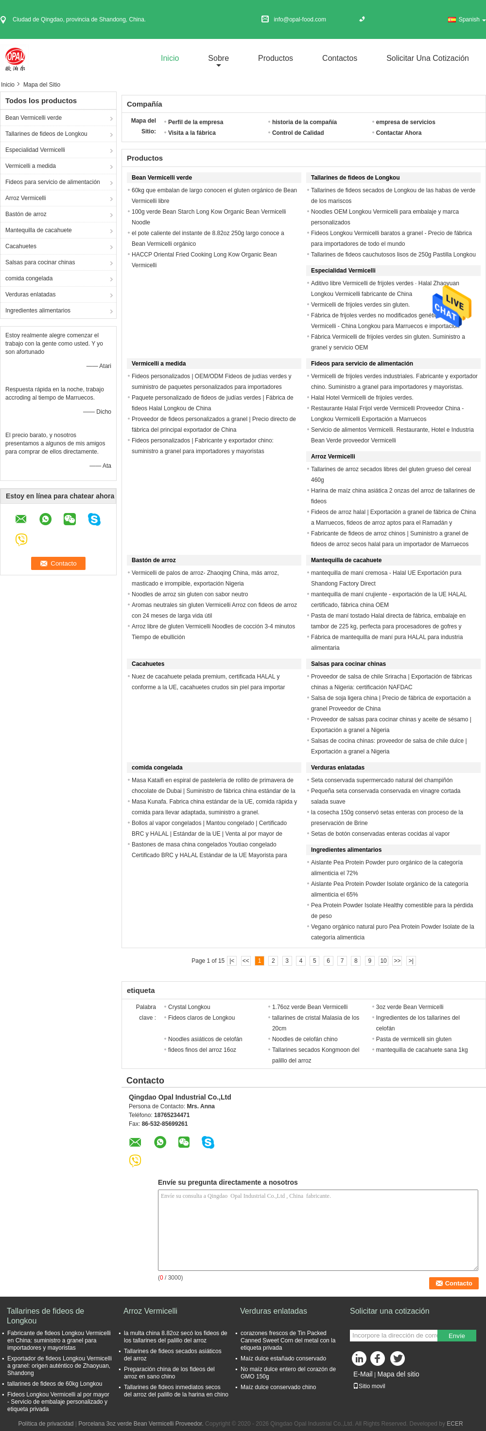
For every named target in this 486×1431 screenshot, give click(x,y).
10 (383, 960)
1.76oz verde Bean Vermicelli (309, 1007)
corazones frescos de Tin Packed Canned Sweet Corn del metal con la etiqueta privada (288, 1340)
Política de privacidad (45, 1423)
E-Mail (363, 1374)
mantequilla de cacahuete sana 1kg (422, 1049)
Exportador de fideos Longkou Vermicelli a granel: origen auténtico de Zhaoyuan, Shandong (59, 1365)
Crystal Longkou (189, 1007)
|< (231, 960)
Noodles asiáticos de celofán (205, 1039)
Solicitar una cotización (427, 58)
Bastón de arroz (26, 214)
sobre (218, 58)
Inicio (170, 58)
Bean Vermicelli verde (33, 117)
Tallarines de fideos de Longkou (46, 133)
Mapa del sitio (398, 1374)
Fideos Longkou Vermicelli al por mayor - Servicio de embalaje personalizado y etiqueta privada (58, 1402)
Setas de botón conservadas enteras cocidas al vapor (380, 833)
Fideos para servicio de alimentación (52, 182)
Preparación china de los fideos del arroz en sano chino (169, 1373)
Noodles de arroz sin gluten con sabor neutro (190, 594)
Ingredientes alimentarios (37, 310)
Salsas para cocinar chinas (40, 262)
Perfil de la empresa (195, 122)
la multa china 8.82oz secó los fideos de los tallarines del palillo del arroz (175, 1337)
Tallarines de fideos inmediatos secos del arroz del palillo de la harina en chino (176, 1391)
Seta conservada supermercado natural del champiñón (382, 780)
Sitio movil (369, 1386)
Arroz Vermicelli (25, 198)
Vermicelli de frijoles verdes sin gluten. (360, 304)
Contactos (339, 58)
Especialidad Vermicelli (35, 150)
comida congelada (28, 278)
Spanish (472, 19)
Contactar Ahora (399, 132)
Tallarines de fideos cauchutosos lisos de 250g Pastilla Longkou (393, 254)
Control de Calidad (298, 132)
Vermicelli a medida (30, 166)
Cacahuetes (20, 246)
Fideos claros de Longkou (201, 1017)
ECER (455, 1423)
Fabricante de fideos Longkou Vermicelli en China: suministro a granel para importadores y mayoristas (59, 1340)
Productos (275, 58)
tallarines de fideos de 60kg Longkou (54, 1383)
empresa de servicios (405, 122)
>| (411, 960)
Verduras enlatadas (30, 294)
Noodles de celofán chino (305, 1039)
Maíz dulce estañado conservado (283, 1358)
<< (246, 960)
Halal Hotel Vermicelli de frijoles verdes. (362, 397)
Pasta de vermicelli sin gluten (413, 1039)
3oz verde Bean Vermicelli (410, 1007)
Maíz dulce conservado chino (278, 1387)
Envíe (457, 1335)
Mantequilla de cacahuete (38, 230)
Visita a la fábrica (192, 132)
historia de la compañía (304, 122)
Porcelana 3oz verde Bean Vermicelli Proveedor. (141, 1423)
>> (397, 960)
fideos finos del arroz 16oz (202, 1049)
